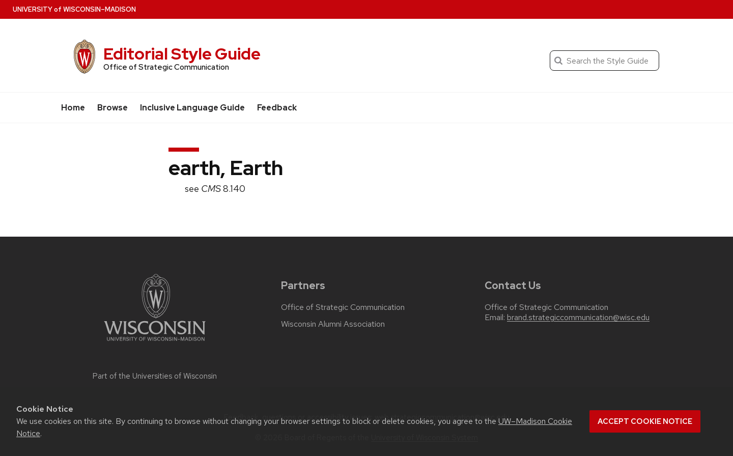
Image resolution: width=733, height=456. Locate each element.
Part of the (155, 376)
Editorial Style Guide (182, 54)
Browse (112, 107)
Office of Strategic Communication (343, 307)
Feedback (277, 107)
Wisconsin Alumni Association (333, 324)
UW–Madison (74, 9)
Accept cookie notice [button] (645, 421)
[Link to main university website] (155, 342)
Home (73, 107)
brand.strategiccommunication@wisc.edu (578, 317)
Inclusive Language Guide (192, 107)
